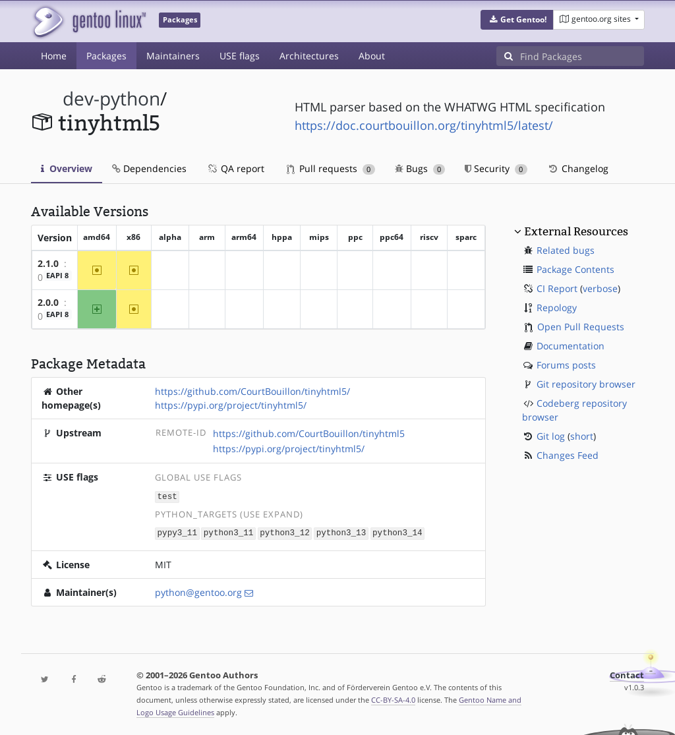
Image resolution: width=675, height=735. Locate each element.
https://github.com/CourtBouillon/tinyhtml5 (309, 433)
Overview (66, 168)
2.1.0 (48, 263)
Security (496, 168)
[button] (517, 20)
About (372, 55)
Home (54, 55)
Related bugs (566, 250)
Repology (557, 307)
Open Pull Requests (580, 326)
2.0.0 (48, 302)
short (581, 436)
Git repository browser (586, 384)
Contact (627, 674)
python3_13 (341, 532)
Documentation (570, 345)
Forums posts (566, 365)
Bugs (420, 168)
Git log (551, 436)
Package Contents (575, 269)
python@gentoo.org (198, 591)
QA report (235, 168)
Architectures (309, 55)
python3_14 (397, 532)
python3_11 (229, 532)
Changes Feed (568, 455)
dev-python (111, 98)
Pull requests (331, 168)
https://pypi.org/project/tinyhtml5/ (231, 405)
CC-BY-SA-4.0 (393, 698)
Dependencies (149, 168)
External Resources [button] (576, 231)
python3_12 (285, 532)
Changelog (577, 168)
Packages (106, 55)
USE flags (240, 55)
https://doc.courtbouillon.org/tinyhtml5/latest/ (424, 125)
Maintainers (173, 55)
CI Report (557, 288)
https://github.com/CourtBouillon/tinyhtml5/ (252, 391)
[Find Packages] (582, 56)
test (167, 496)
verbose (600, 288)
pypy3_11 (177, 532)
